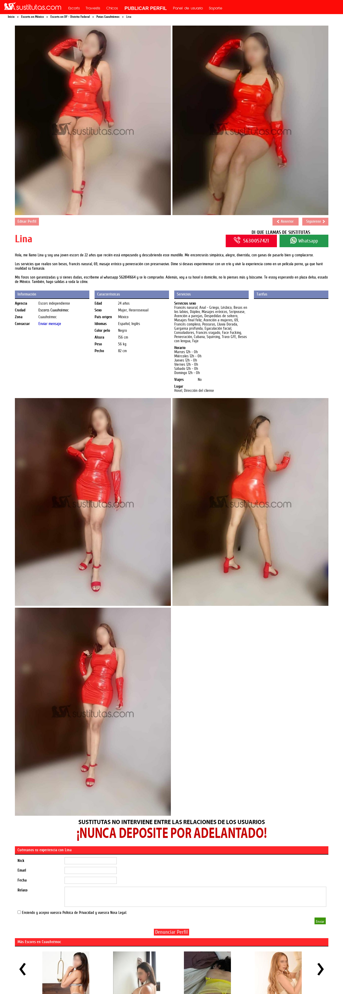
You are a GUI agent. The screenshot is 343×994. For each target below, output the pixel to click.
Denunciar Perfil (171, 932)
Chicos (112, 8)
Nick (21, 861)
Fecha (22, 880)
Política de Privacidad (78, 912)
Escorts (74, 8)
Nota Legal (118, 912)
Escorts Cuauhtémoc (53, 310)
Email (22, 870)
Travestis (93, 8)
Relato (22, 890)
